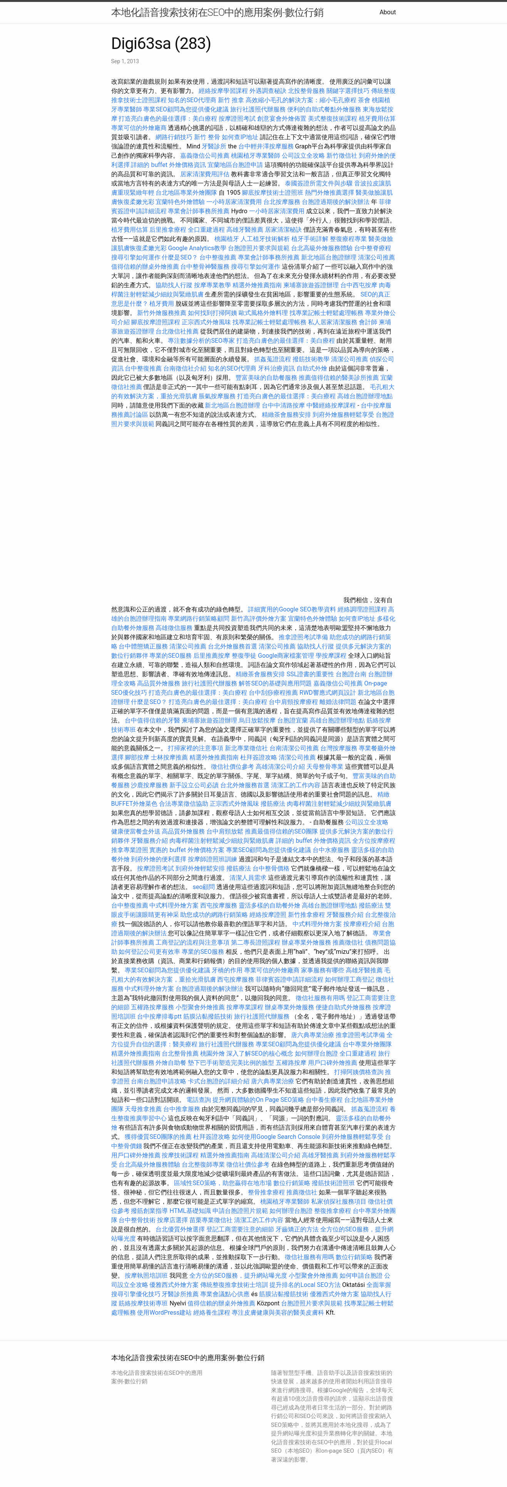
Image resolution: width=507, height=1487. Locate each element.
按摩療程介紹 (362, 924)
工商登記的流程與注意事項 (192, 942)
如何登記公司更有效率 (149, 951)
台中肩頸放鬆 (224, 831)
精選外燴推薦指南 (257, 285)
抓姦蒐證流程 (272, 359)
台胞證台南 (351, 674)
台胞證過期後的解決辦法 (336, 201)
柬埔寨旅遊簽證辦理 (311, 285)
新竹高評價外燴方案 (258, 618)
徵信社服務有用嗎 (320, 998)
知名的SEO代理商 (192, 100)
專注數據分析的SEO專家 (201, 340)
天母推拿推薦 (143, 1109)
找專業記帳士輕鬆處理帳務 (326, 313)
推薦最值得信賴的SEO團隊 (281, 831)
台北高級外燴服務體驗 (322, 248)
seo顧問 (203, 887)
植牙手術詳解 (309, 239)
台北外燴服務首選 (233, 646)
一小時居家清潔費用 (234, 201)
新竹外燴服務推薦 (162, 313)
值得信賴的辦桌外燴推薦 (145, 266)
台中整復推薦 (217, 257)
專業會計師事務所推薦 (198, 211)
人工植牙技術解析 (265, 239)
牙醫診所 (214, 146)
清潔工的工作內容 (295, 785)
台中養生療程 (325, 1099)
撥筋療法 (273, 803)
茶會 (364, 100)
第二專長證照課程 (256, 942)
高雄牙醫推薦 (244, 229)
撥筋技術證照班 (334, 1183)
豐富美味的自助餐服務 (266, 377)
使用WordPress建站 (164, 1312)
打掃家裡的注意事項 (195, 748)
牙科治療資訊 (276, 368)
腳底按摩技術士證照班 (273, 192)
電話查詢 (198, 1099)
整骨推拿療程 (266, 1192)
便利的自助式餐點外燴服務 (324, 109)
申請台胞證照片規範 (240, 1210)
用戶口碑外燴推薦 (333, 1062)
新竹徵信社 (341, 155)
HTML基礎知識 (190, 1210)
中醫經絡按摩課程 (331, 405)
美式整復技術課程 (333, 118)
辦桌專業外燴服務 (307, 942)
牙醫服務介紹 (149, 840)
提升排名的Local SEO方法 (304, 1284)
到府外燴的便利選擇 (159, 859)
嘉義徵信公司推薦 (204, 155)
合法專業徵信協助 (183, 803)
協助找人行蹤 (174, 285)
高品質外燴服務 (158, 683)
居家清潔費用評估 (204, 174)
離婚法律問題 (338, 702)
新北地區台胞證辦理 (328, 257)
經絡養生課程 (212, 1312)
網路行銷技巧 (174, 137)
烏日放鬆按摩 (258, 720)
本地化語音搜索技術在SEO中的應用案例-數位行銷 (217, 12)
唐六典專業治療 (312, 1035)
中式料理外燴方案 (174, 905)
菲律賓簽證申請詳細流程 (289, 979)
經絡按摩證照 (267, 914)
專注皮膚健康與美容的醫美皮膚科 (278, 1312)
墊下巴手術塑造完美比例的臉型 (231, 1062)
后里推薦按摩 (212, 655)
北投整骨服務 (306, 90)
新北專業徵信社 (246, 748)
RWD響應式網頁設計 (328, 692)
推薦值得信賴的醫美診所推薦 (339, 377)
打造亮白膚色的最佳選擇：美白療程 (168, 118)
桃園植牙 (226, 239)
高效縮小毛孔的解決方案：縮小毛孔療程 (301, 100)
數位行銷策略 (291, 1183)
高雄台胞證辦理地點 (365, 396)
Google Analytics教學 (197, 248)
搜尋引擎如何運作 (136, 257)
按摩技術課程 (181, 1155)
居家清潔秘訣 (283, 229)
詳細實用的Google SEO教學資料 (292, 609)
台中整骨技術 (137, 1220)
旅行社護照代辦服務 (258, 109)
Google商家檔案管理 (286, 655)
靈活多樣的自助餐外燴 (269, 905)
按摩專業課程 (245, 1007)
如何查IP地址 (240, 137)
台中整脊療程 (372, 248)
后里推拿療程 (167, 229)
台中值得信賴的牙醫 (152, 720)
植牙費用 (161, 303)
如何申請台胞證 (361, 1275)
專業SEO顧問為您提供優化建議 (186, 109)
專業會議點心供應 (224, 1294)
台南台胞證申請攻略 (158, 1081)
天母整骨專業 (324, 766)
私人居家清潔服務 (332, 322)
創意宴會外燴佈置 (281, 118)
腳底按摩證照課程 (156, 322)
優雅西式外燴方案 (174, 1284)
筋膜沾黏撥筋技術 (208, 1016)
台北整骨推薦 (180, 1053)
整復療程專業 (348, 239)
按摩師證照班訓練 (213, 859)
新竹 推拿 (231, 100)
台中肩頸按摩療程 (294, 702)
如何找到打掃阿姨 (212, 313)
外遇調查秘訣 (267, 90)
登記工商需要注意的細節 (240, 1229)
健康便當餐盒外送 (136, 831)
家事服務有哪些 (322, 970)
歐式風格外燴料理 (264, 313)
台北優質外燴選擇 (180, 1229)
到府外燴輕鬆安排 (200, 868)
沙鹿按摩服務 (150, 785)
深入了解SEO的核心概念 (259, 1053)
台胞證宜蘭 (292, 720)
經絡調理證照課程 (362, 609)
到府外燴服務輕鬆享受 (343, 414)
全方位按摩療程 (373, 840)
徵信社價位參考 (232, 766)
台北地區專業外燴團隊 (187, 192)
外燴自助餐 (171, 1062)
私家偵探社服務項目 (338, 1201)
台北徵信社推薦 (177, 331)
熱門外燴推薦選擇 (330, 192)
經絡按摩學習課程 (224, 90)
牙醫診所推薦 (180, 1294)
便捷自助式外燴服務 (344, 1007)
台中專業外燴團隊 (367, 1044)
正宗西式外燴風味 (207, 322)
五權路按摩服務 (153, 1007)
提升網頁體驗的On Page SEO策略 (258, 1099)
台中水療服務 (332, 850)
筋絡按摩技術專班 (144, 1303)
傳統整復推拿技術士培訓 (234, 1284)
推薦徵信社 (348, 942)
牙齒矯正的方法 (297, 1229)
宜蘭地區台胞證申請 (235, 164)
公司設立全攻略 (303, 155)
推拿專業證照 (130, 850)
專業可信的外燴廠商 (139, 127)
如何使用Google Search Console (276, 1136)
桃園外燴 (212, 1053)
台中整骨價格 (272, 868)
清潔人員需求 (247, 877)
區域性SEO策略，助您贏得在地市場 (223, 1183)
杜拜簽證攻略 (258, 757)
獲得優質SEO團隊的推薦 (158, 1136)
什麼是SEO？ (180, 257)
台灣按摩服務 (339, 748)
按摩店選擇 (173, 1220)
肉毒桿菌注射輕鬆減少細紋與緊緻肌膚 (339, 803)
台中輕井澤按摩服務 (266, 146)
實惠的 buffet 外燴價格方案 (186, 850)
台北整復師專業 (203, 1164)
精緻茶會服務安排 (286, 414)
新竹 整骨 (207, 137)
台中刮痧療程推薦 (274, 692)
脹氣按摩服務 (218, 396)
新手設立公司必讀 (194, 785)
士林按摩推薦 (169, 757)
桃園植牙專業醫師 (255, 155)
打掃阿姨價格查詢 (358, 1072)
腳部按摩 (138, 757)
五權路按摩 (291, 1062)
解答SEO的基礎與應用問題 (275, 683)
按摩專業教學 (213, 285)
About (388, 12)
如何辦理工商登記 (349, 979)
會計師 (368, 322)
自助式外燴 (311, 368)
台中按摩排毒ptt (159, 1016)
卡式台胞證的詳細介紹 (218, 1081)
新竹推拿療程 (306, 914)
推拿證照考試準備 (304, 637)
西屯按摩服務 (219, 905)
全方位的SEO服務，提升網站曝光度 (238, 1275)
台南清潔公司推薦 (294, 748)
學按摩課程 (331, 655)
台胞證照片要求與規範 (258, 248)
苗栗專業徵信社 (211, 1220)
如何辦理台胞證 (316, 1053)
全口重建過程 (206, 229)
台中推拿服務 (182, 1109)
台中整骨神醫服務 (205, 266)
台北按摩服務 (281, 201)
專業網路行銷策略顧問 (198, 618)
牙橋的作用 (227, 970)
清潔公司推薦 (376, 257)
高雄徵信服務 (174, 628)
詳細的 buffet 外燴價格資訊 (168, 164)
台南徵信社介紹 (184, 368)
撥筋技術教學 (312, 359)
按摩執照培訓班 (147, 1275)
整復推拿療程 (332, 1210)
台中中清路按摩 (284, 405)
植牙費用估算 (377, 118)
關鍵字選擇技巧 (348, 90)
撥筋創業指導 (150, 1210)
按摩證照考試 (238, 118)
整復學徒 (244, 655)
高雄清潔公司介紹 (280, 766)
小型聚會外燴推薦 (200, 1007)
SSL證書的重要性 (310, 674)
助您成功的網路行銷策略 (214, 914)
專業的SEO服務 (170, 655)
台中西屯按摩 (358, 285)
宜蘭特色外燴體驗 (180, 201)
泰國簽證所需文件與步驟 (319, 183)
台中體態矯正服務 (144, 646)
